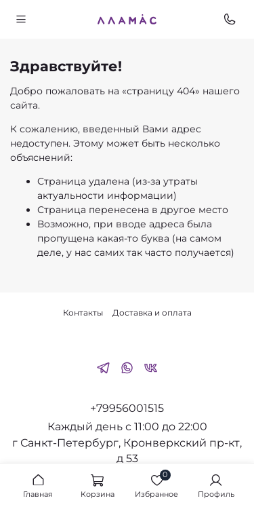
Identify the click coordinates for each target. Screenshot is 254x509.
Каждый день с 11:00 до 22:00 (127, 426)
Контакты (83, 312)
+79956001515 (127, 408)
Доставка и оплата (152, 312)
